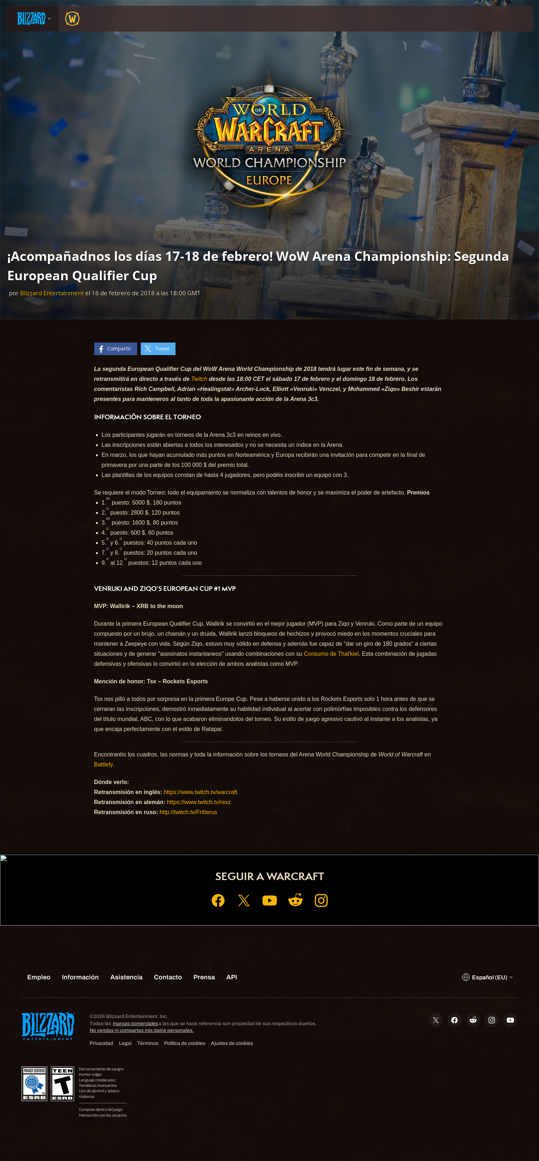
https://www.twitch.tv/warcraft (200, 792)
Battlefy (103, 764)
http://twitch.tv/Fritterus (188, 812)
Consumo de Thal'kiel (331, 654)
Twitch (199, 379)
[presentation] (32, 19)
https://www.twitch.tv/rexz (199, 802)
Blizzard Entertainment (52, 293)
